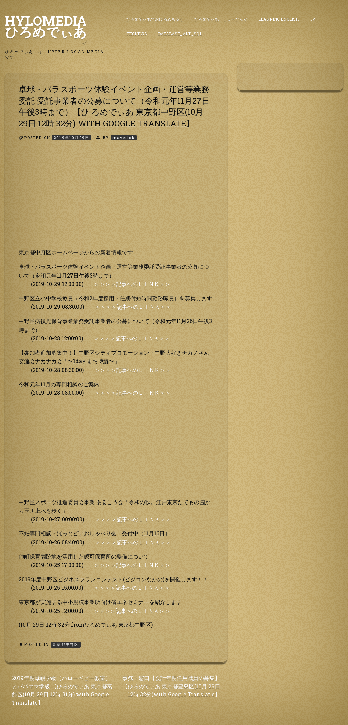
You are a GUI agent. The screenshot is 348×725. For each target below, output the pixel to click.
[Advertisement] (116, 200)
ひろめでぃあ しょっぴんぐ (220, 19)
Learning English (278, 19)
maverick (123, 137)
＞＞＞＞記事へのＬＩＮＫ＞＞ (132, 283)
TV (312, 19)
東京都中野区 (65, 644)
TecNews (136, 33)
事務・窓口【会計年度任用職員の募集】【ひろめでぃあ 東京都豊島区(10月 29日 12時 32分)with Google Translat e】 (171, 686)
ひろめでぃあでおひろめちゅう (155, 19)
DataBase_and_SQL (180, 33)
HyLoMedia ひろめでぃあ (52, 26)
